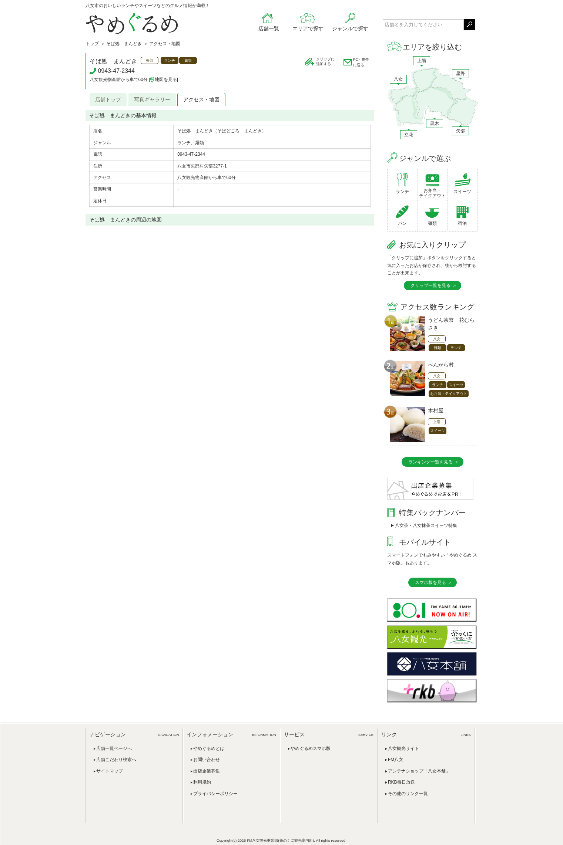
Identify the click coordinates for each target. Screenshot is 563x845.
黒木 (434, 123)
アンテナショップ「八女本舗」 (419, 771)
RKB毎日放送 (401, 782)
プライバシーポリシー (215, 793)
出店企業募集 (206, 771)
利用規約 (202, 782)
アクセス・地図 (201, 99)
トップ (92, 43)
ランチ (402, 191)
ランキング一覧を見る (430, 461)
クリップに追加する (325, 61)
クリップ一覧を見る (430, 285)
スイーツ (462, 191)
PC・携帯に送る (361, 62)
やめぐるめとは (208, 748)
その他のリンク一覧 (408, 793)
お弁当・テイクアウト (432, 193)
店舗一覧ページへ (114, 748)
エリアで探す (308, 28)
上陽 (421, 60)
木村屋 (435, 410)
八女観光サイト (403, 748)
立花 (408, 134)
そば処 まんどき (124, 43)
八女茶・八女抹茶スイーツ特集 (426, 525)
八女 (398, 79)
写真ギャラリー (152, 99)
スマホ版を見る (430, 582)
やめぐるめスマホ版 (311, 748)
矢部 (460, 130)
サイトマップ (109, 771)
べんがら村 (441, 365)
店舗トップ (108, 99)
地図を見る (166, 79)
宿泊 (462, 223)
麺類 (432, 223)
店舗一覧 (268, 28)
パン (402, 223)
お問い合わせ (206, 759)
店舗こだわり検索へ (116, 759)
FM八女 (395, 759)
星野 (460, 73)
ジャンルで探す (350, 28)
